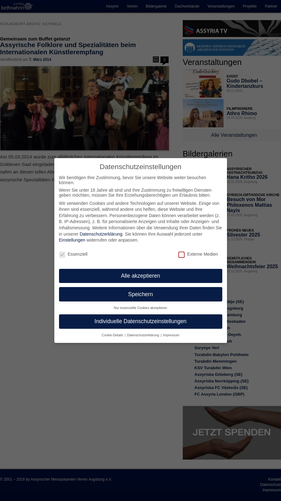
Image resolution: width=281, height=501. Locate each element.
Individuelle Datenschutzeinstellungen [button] (140, 316)
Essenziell (73, 248)
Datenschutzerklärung (101, 228)
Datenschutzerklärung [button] (143, 330)
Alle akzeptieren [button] (140, 270)
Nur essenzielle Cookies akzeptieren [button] (140, 302)
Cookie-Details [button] (113, 330)
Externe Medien (198, 248)
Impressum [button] (171, 330)
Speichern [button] (140, 289)
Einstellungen (72, 234)
